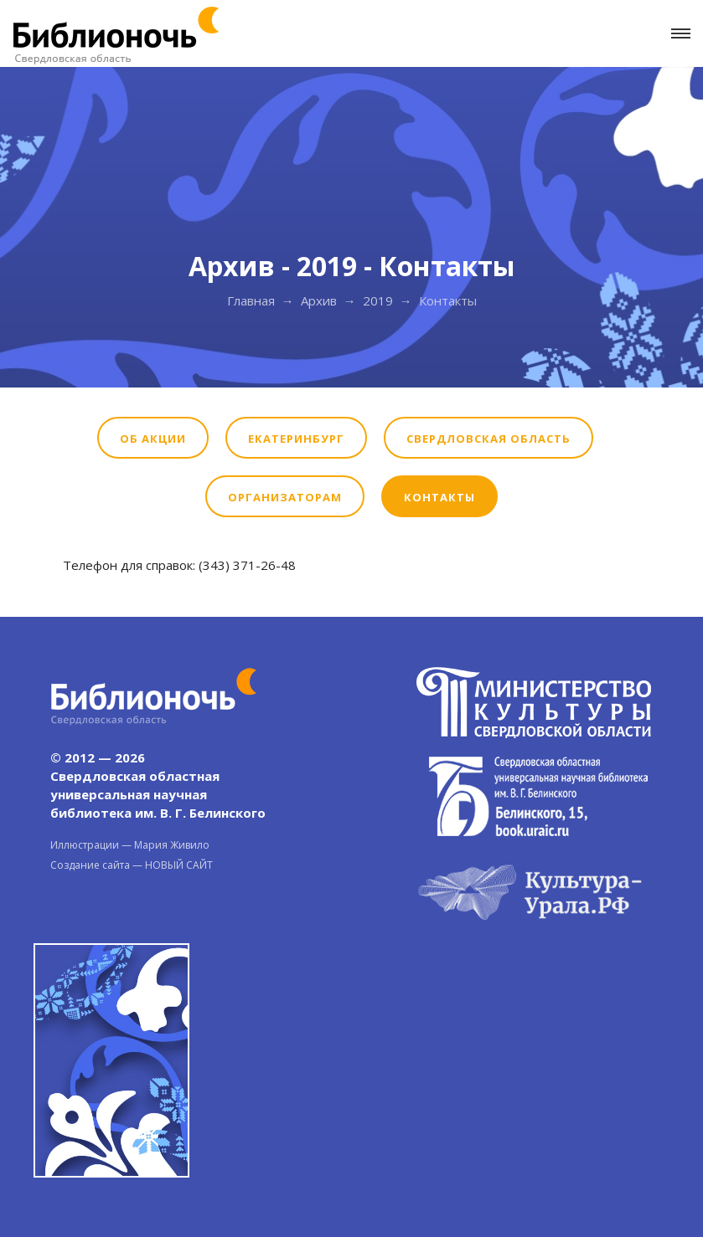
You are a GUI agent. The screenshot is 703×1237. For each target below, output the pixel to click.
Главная (251, 300)
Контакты (439, 497)
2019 (378, 300)
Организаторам (285, 497)
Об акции (153, 438)
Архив (319, 300)
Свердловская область (488, 438)
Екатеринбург (296, 438)
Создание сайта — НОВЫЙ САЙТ (131, 865)
